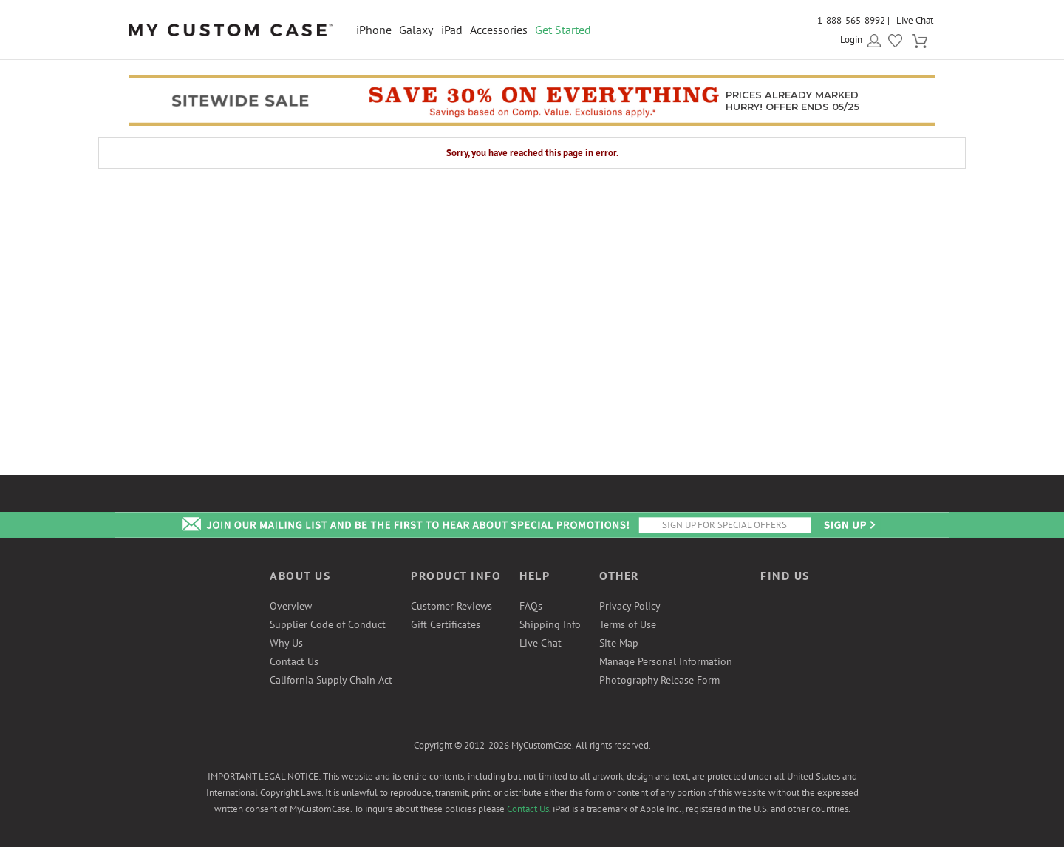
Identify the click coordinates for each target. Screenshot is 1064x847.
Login (851, 39)
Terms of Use (627, 624)
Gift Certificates (445, 624)
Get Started (563, 29)
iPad (452, 29)
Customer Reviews (451, 606)
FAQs (530, 606)
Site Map (618, 642)
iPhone (374, 29)
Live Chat (914, 20)
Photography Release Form (659, 679)
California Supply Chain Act (331, 679)
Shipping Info (550, 624)
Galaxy (416, 29)
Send (848, 524)
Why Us (286, 642)
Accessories (499, 29)
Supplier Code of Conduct (328, 624)
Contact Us (294, 661)
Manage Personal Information (665, 661)
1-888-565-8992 (851, 20)
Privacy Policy (630, 606)
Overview (291, 606)
